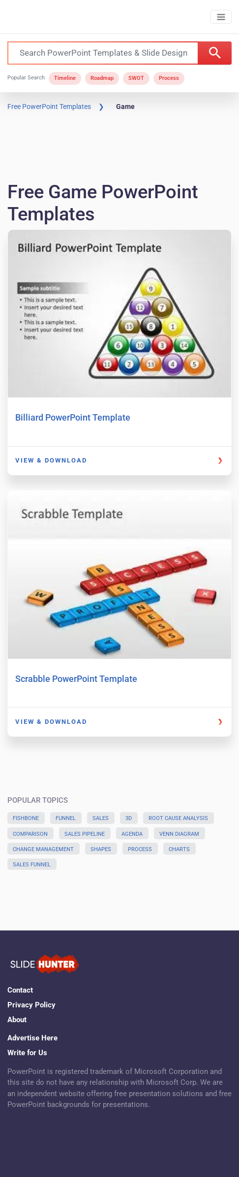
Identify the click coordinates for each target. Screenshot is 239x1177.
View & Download (51, 460)
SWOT (136, 78)
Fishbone (26, 818)
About (17, 1019)
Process (169, 78)
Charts (179, 849)
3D (128, 818)
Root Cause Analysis (178, 818)
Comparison (30, 834)
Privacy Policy (31, 1004)
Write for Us (27, 1052)
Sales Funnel (32, 864)
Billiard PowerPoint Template (72, 417)
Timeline (65, 78)
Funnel (66, 818)
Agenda (132, 834)
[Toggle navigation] (221, 17)
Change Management (43, 849)
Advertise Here (32, 1038)
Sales (100, 818)
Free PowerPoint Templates (49, 106)
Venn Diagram (179, 834)
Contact (20, 990)
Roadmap (102, 78)
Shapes (100, 849)
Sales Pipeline (84, 834)
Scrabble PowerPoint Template (76, 679)
